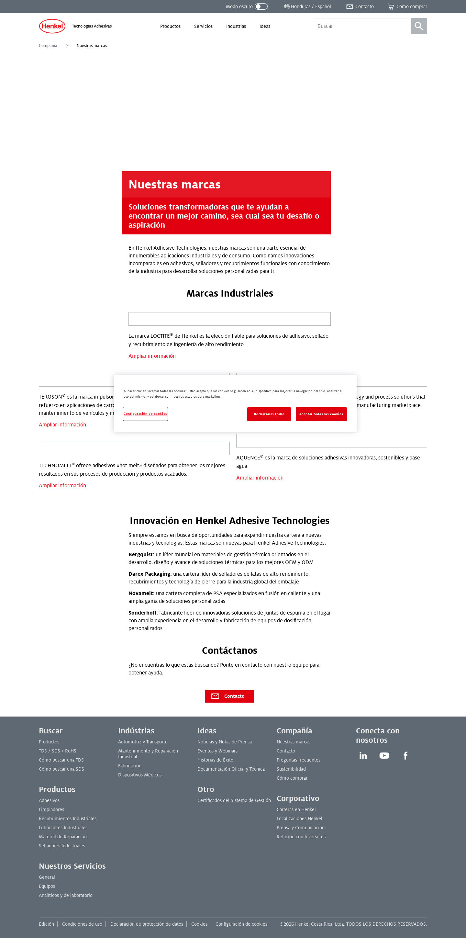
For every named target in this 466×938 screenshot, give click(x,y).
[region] (235, 403)
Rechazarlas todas (269, 414)
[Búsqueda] (419, 26)
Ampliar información (152, 356)
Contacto (227, 696)
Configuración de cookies (241, 924)
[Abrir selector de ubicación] (307, 6)
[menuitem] (170, 26)
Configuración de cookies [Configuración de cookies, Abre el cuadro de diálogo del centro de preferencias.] (145, 413)
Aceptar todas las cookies (321, 414)
